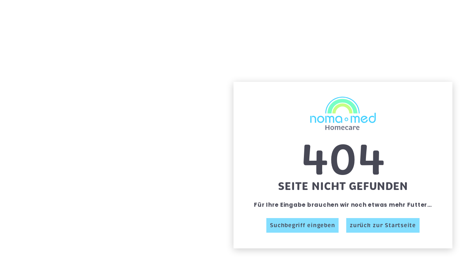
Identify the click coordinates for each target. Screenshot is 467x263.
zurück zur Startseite (383, 225)
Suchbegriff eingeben (302, 225)
